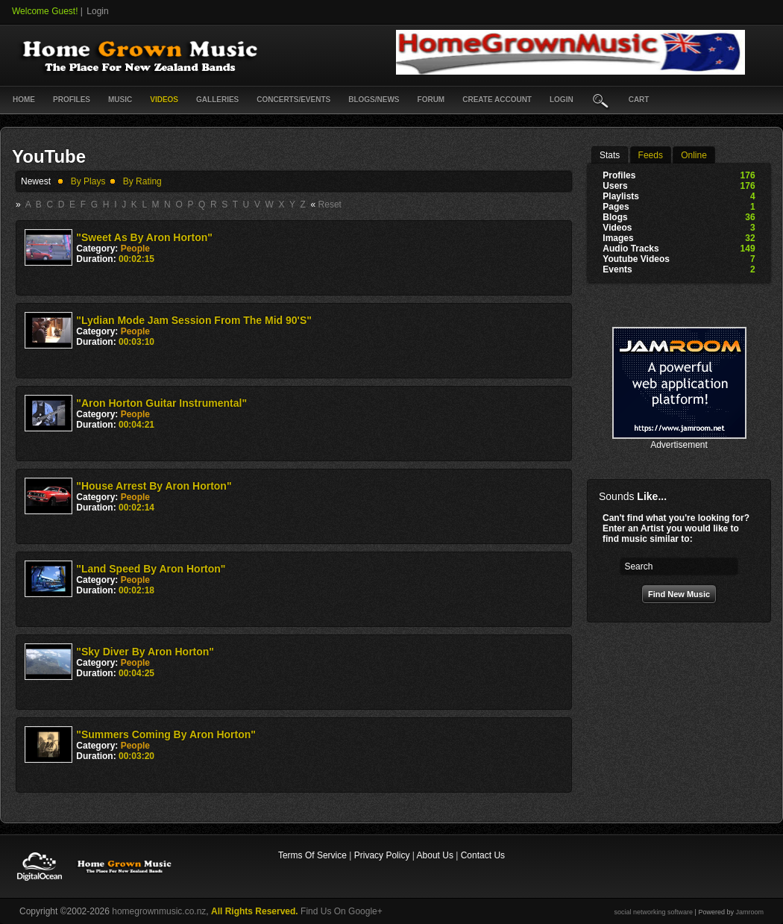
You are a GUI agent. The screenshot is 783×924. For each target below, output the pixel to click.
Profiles (71, 100)
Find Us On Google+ (342, 911)
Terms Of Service (312, 855)
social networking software (654, 912)
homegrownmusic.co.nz (159, 911)
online (694, 155)
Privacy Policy (382, 855)
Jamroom (749, 912)
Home (24, 100)
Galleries (217, 100)
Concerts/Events (293, 100)
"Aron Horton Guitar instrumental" (161, 403)
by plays (88, 181)
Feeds (650, 155)
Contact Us (483, 855)
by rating (142, 181)
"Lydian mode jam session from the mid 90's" (194, 320)
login (561, 100)
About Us (435, 855)
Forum (431, 100)
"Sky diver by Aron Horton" (145, 652)
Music (120, 100)
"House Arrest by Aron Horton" (153, 486)
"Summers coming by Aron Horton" (166, 734)
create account (497, 100)
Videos (164, 100)
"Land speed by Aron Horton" (150, 569)
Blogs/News (373, 100)
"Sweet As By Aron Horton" (144, 237)
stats (610, 155)
